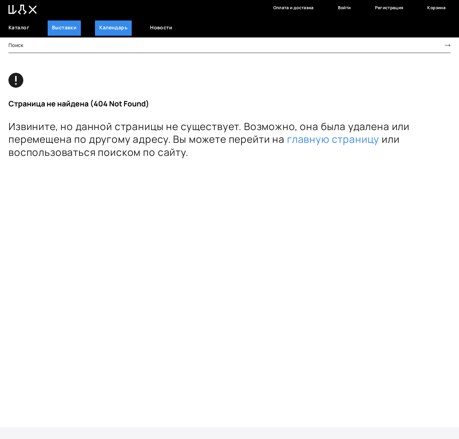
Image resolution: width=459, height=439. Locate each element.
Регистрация (389, 8)
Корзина (436, 8)
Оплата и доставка (293, 8)
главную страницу (333, 139)
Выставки (64, 27)
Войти (344, 8)
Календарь (113, 27)
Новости (161, 27)
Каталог (18, 27)
